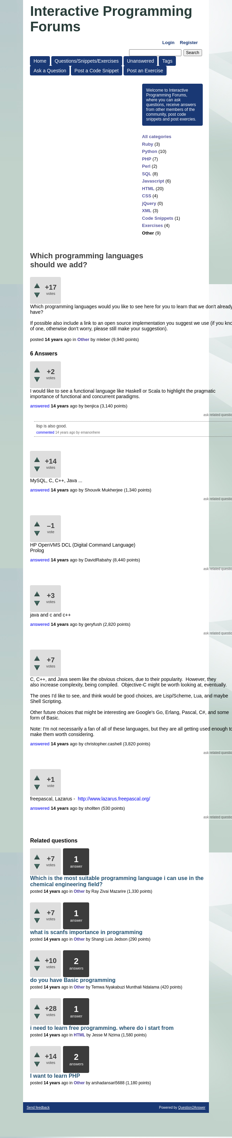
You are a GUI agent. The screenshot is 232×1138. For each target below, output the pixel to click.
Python (149, 151)
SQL (146, 173)
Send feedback (38, 1107)
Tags (167, 61)
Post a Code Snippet (96, 70)
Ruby (148, 144)
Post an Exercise (145, 70)
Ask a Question (49, 70)
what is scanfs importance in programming (86, 932)
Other (148, 233)
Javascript (153, 181)
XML (146, 210)
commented (45, 432)
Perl (146, 166)
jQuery (149, 203)
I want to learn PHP (55, 1076)
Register (189, 42)
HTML (148, 188)
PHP (146, 159)
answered (39, 405)
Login (168, 42)
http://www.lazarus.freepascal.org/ (114, 798)
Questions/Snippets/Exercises (87, 61)
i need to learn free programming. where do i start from (101, 1028)
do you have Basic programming (72, 980)
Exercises (152, 225)
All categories (156, 136)
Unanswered (140, 61)
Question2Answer (191, 1107)
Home (39, 61)
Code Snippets (157, 218)
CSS (146, 195)
